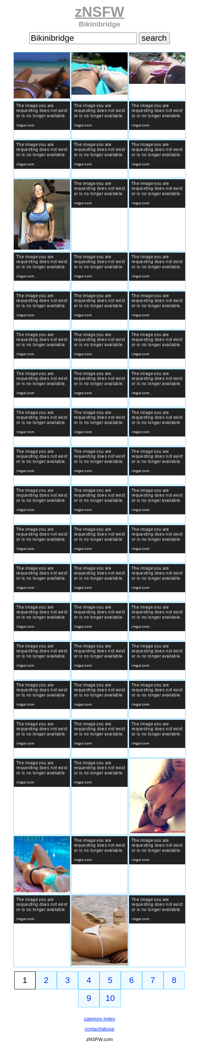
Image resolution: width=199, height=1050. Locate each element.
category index (99, 1019)
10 (110, 998)
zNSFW (99, 12)
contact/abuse (99, 1029)
